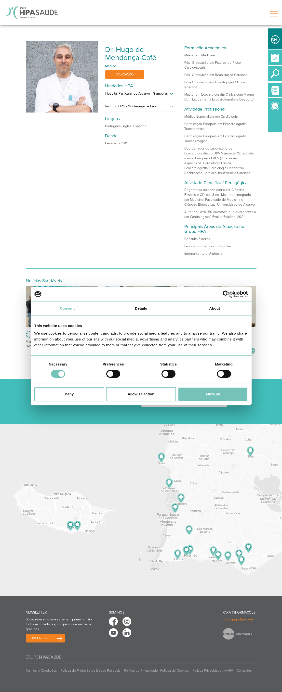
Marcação (125, 74)
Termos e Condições (41, 670)
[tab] (141, 95)
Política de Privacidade (141, 670)
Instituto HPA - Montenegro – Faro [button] (131, 106)
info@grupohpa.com (238, 619)
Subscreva (38, 638)
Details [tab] (141, 308)
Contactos (244, 670)
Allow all (212, 394)
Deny (69, 394)
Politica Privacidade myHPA (212, 670)
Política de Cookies (174, 670)
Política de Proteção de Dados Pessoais (90, 670)
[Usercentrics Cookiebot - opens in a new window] (226, 294)
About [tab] (214, 308)
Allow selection (141, 394)
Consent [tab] (67, 308)
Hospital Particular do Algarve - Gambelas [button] (136, 93)
